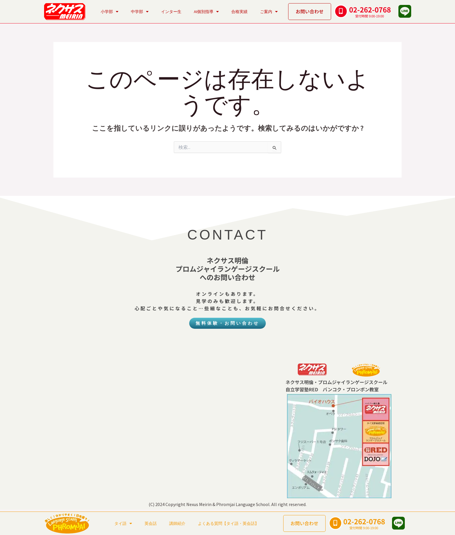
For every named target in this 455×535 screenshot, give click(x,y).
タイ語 (123, 523)
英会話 (151, 523)
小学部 (109, 12)
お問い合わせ (310, 11)
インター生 (171, 11)
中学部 (140, 12)
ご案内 (269, 12)
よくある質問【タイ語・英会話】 (228, 523)
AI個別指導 (206, 12)
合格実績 (239, 11)
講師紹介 (177, 523)
